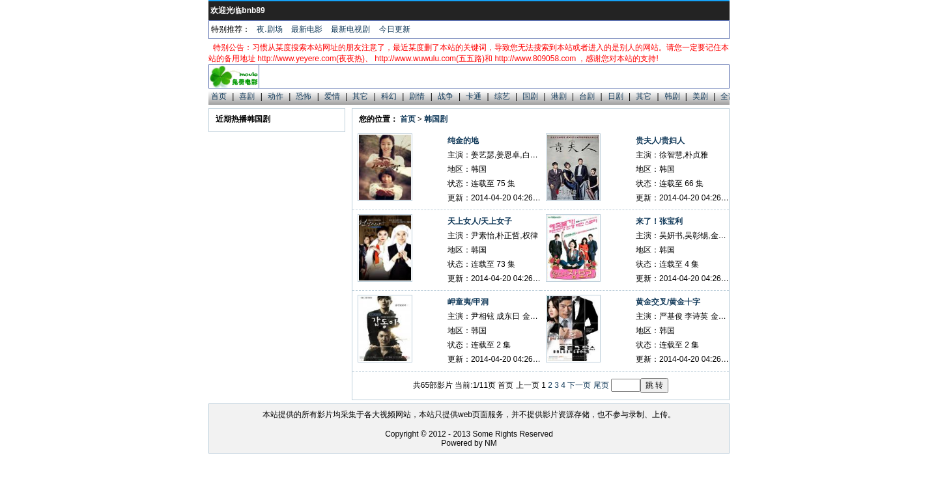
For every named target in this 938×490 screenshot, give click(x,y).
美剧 (700, 96)
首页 (219, 96)
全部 (728, 96)
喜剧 (247, 96)
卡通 (473, 96)
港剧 (559, 96)
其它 (360, 96)
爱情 (332, 96)
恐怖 (303, 96)
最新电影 (306, 29)
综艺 (502, 96)
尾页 (601, 385)
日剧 (615, 96)
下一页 (579, 385)
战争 (445, 96)
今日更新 (394, 29)
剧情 (417, 96)
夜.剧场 (269, 29)
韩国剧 (436, 119)
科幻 (389, 96)
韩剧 (672, 96)
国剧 (530, 96)
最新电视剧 (350, 29)
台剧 (587, 96)
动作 (275, 96)
